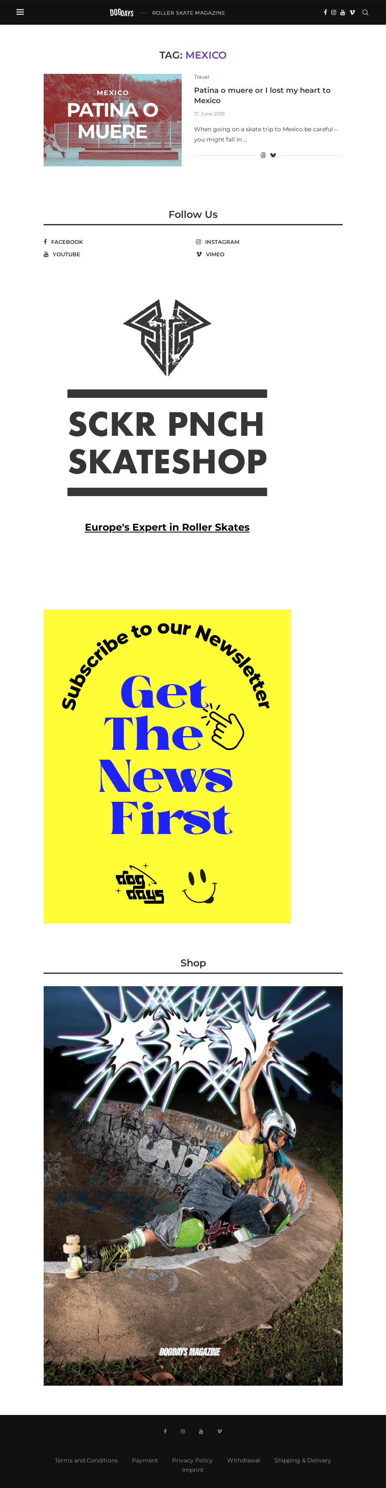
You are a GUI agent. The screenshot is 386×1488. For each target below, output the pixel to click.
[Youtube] (342, 12)
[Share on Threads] (263, 155)
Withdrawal (243, 1460)
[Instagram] (333, 12)
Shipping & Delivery (302, 1460)
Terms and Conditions (86, 1460)
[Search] (365, 12)
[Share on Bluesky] (273, 155)
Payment (145, 1460)
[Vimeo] (352, 12)
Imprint (193, 1470)
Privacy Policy (192, 1460)
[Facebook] (325, 12)
